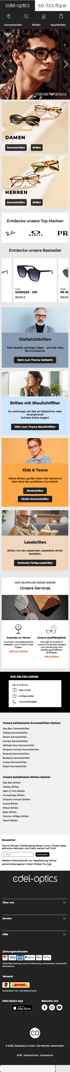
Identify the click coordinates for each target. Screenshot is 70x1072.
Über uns (34, 902)
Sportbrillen (58, 24)
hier (49, 864)
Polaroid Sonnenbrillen (16, 753)
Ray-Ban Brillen (12, 782)
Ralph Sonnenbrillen (15, 766)
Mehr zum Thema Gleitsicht (35, 360)
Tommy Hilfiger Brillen (16, 816)
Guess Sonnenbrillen (15, 762)
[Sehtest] (9, 16)
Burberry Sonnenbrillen (16, 758)
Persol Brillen (10, 807)
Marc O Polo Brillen (14, 791)
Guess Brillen (10, 803)
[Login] (44, 16)
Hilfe (34, 934)
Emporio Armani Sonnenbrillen (21, 749)
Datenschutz (31, 1055)
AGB (19, 1055)
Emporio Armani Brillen (16, 799)
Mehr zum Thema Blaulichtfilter (35, 426)
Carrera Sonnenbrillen (15, 741)
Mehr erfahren (51, 656)
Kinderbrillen (35, 490)
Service (34, 918)
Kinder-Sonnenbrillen (35, 499)
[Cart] (61, 16)
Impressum (46, 1055)
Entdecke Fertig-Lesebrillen (35, 562)
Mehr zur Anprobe (18, 651)
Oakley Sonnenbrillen (15, 732)
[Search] (26, 16)
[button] (17, 5)
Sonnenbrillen (13, 24)
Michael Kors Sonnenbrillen (18, 745)
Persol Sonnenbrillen (15, 737)
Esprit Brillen (10, 820)
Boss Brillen (10, 812)
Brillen (36, 24)
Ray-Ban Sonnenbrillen (16, 728)
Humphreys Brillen (14, 795)
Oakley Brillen (11, 786)
